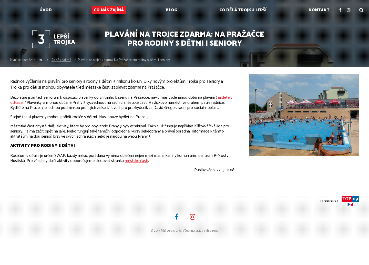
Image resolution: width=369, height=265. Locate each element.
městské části (136, 160)
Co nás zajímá (61, 60)
